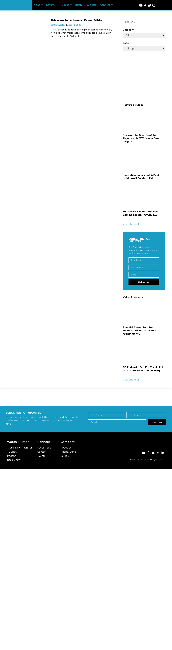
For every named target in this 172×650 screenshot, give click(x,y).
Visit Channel (131, 224)
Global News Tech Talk (20, 447)
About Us (66, 447)
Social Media (44, 447)
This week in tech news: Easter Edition (76, 20)
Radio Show (13, 460)
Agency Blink (68, 451)
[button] (38, 5)
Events (41, 456)
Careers (65, 456)
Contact (41, 451)
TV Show (12, 451)
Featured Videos (133, 104)
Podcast (11, 456)
